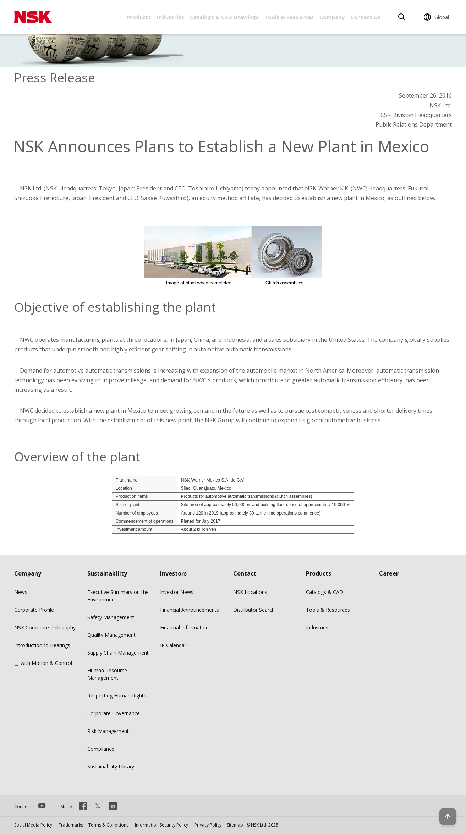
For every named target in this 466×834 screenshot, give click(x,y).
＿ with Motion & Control (43, 663)
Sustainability (107, 573)
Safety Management (110, 617)
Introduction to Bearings (42, 645)
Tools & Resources (289, 17)
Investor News (176, 592)
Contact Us (365, 17)
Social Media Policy (33, 825)
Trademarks (71, 825)
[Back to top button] (443, 808)
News (20, 592)
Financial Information (184, 627)
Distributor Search (254, 609)
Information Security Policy (161, 825)
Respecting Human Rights (116, 695)
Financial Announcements (189, 609)
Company (332, 17)
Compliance (100, 748)
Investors (173, 573)
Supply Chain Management (118, 652)
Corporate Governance (113, 713)
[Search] (402, 17)
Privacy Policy (207, 825)
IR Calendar (173, 645)
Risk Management (108, 731)
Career (389, 573)
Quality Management (111, 635)
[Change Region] (437, 17)
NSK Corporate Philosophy (45, 627)
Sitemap (235, 825)
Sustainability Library (110, 766)
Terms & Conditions (108, 825)
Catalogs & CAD (324, 592)
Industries (170, 17)
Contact (244, 573)
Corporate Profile (34, 609)
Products (139, 17)
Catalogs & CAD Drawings (224, 17)
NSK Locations (250, 592)
